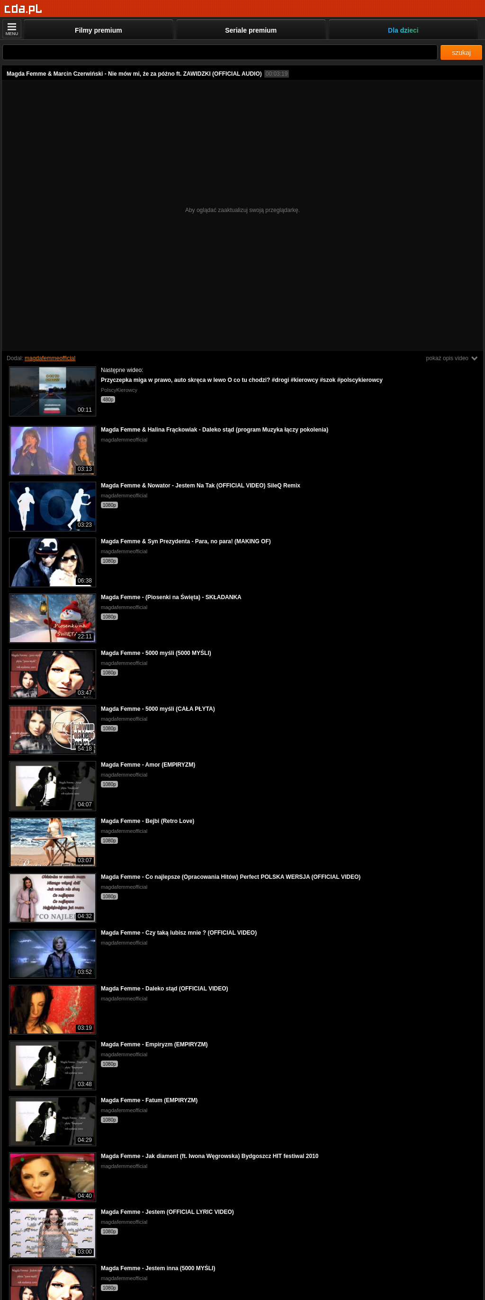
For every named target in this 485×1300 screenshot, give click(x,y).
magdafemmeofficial (50, 358)
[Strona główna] (23, 9)
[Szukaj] (220, 52)
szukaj (461, 52)
